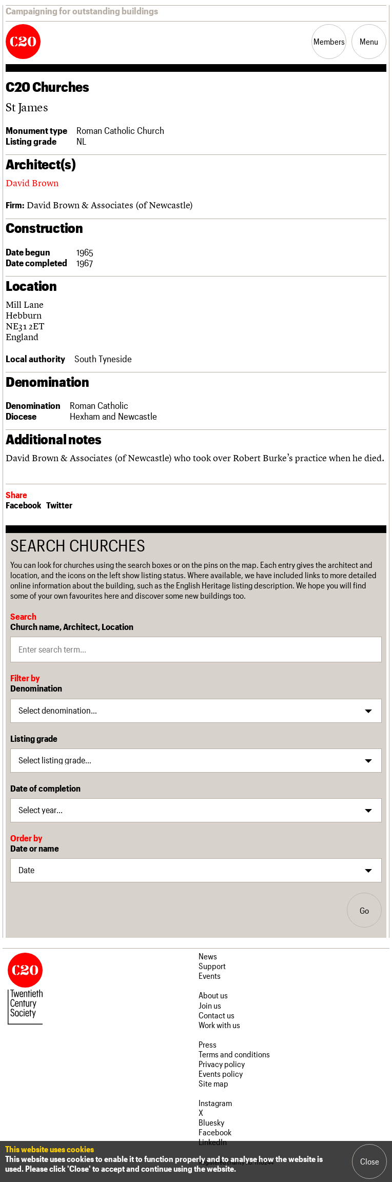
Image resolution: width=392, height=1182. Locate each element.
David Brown (32, 183)
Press (208, 1044)
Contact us (216, 1015)
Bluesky (211, 1122)
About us (213, 995)
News (208, 956)
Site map (213, 1083)
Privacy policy (222, 1064)
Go (364, 910)
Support (212, 966)
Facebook (23, 505)
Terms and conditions (234, 1054)
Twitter (59, 505)
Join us (210, 1005)
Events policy (221, 1073)
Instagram (215, 1103)
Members (329, 41)
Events (210, 975)
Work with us (219, 1025)
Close (369, 1161)
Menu (369, 41)
